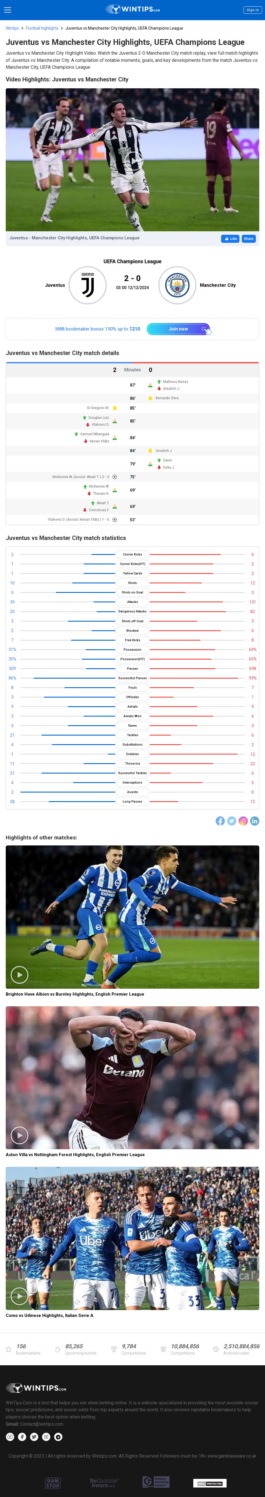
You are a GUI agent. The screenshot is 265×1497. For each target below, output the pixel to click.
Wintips (12, 28)
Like (230, 239)
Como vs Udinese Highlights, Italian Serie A (49, 1315)
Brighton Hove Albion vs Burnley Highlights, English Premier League (75, 994)
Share (249, 239)
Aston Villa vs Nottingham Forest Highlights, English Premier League (75, 1154)
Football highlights (42, 28)
